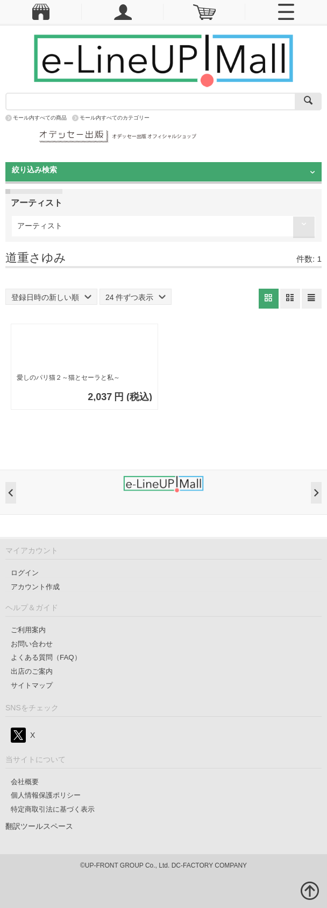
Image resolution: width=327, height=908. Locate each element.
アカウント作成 (35, 587)
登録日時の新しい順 (51, 297)
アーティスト (39, 225)
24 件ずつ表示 (135, 297)
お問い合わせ (32, 644)
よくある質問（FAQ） (46, 657)
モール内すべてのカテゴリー (115, 118)
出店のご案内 (32, 671)
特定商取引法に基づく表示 (53, 809)
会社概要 (25, 782)
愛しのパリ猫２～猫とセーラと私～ (68, 377)
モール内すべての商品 (40, 118)
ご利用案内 (28, 630)
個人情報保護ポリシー (46, 795)
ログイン (25, 573)
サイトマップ (32, 685)
